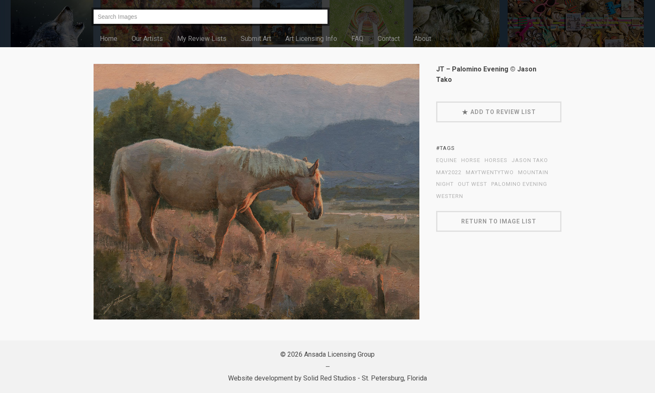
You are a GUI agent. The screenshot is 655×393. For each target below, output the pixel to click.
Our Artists (147, 39)
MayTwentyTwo (490, 172)
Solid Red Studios (329, 378)
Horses (496, 160)
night (445, 184)
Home (108, 39)
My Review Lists (201, 39)
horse (470, 160)
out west (472, 184)
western (449, 196)
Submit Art (256, 39)
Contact (389, 39)
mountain (533, 172)
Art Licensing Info (311, 39)
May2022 (449, 172)
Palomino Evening (519, 184)
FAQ (357, 39)
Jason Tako (530, 160)
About (422, 39)
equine (446, 160)
